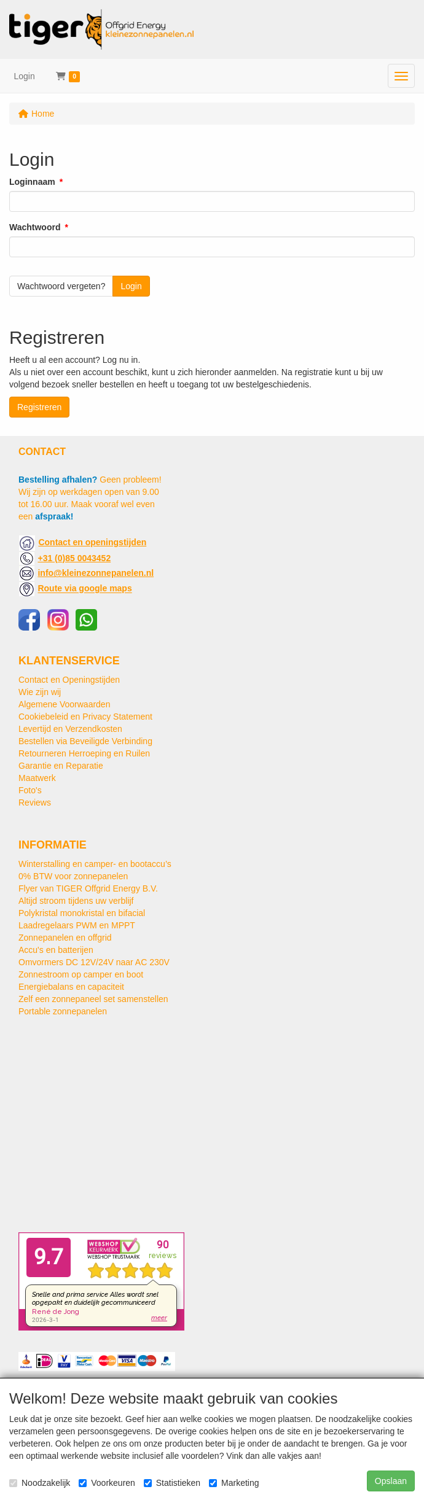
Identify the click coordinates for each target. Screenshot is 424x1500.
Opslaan (391, 1481)
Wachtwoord (34, 227)
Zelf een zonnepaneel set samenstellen (93, 999)
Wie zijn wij (39, 692)
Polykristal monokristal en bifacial (81, 913)
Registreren (39, 407)
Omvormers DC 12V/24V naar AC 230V (94, 962)
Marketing (234, 1483)
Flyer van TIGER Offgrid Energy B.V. (88, 888)
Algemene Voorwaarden (64, 704)
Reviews (34, 802)
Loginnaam (32, 182)
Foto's (30, 790)
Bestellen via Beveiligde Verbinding (85, 741)
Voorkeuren (107, 1483)
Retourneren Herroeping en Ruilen (84, 753)
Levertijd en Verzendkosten (70, 729)
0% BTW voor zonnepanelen (73, 876)
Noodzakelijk (39, 1483)
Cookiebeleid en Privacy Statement (85, 716)
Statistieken (172, 1483)
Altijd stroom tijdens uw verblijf (76, 901)
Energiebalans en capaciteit (71, 987)
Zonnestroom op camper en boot (80, 974)
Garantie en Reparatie (60, 766)
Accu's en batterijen (55, 950)
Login (24, 76)
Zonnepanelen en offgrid (65, 937)
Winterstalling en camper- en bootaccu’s (94, 864)
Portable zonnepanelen (62, 1011)
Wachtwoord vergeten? (61, 286)
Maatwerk (37, 778)
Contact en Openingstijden (69, 680)
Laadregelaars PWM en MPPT (76, 925)
